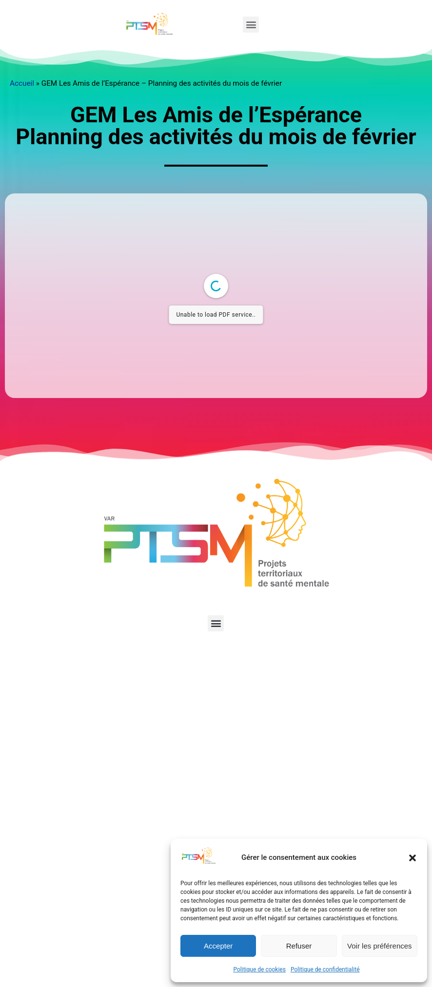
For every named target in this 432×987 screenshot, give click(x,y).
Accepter (218, 946)
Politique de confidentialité (325, 969)
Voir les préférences (379, 946)
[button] (412, 858)
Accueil (22, 83)
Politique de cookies (260, 969)
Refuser (299, 946)
